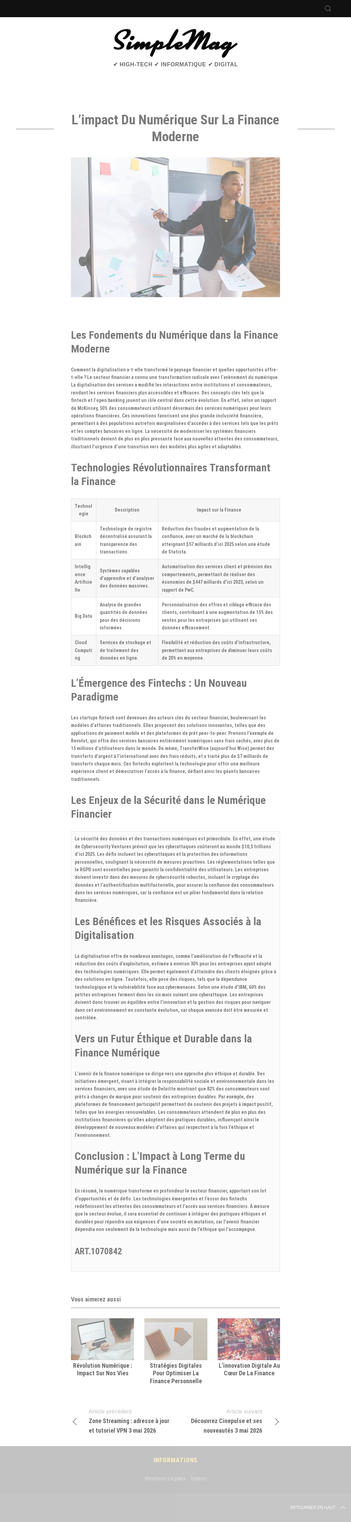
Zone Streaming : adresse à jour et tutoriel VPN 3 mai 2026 (123, 1420)
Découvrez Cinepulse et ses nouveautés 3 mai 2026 (228, 1420)
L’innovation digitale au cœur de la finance (249, 1369)
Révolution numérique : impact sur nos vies (102, 1369)
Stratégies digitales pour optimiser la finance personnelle (176, 1373)
